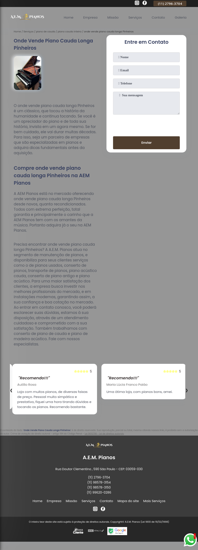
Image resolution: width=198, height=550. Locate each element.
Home (67, 17)
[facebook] (144, 3)
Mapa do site (128, 501)
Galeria (180, 17)
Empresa (89, 17)
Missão (112, 17)
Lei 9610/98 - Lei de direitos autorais (104, 433)
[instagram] (137, 3)
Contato (158, 17)
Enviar (146, 142)
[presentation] (146, 124)
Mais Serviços (154, 501)
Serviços (134, 17)
